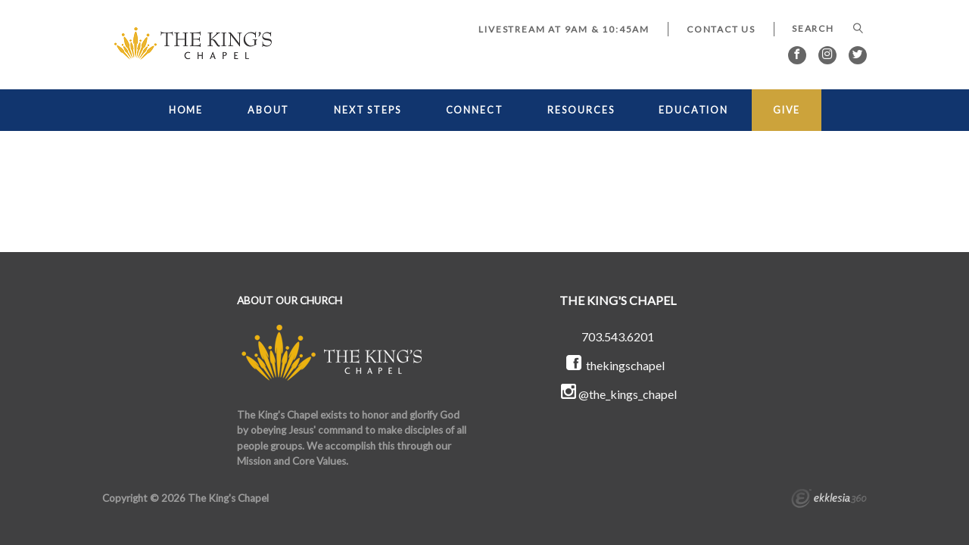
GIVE (787, 110)
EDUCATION (693, 110)
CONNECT (474, 110)
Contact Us (721, 29)
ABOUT (268, 110)
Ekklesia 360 (829, 500)
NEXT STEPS (367, 110)
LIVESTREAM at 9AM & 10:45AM (564, 29)
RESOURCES (580, 110)
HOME (186, 110)
